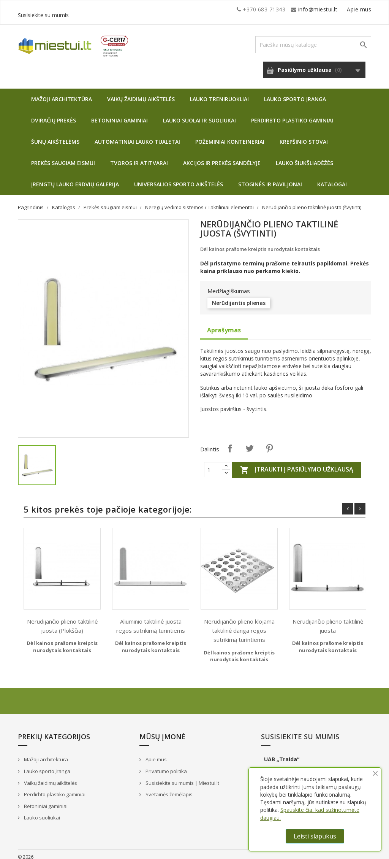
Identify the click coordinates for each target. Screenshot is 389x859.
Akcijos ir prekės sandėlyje (222, 157)
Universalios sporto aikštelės (178, 178)
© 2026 (25, 851)
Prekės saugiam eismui (63, 157)
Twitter (249, 442)
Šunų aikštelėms (55, 136)
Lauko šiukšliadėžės (304, 157)
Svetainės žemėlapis (168, 788)
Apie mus (298, 9)
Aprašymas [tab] (224, 324)
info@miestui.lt (94, 9)
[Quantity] (213, 464)
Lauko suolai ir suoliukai (199, 114)
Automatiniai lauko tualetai (137, 136)
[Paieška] (313, 39)
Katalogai (332, 178)
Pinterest (269, 442)
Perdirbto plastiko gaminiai (292, 114)
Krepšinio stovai (304, 136)
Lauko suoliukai (41, 811)
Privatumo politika (165, 765)
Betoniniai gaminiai (119, 114)
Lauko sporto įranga (295, 93)
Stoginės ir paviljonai (270, 178)
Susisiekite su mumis (343, 9)
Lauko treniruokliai (219, 93)
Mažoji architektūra (61, 93)
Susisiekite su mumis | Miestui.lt (181, 777)
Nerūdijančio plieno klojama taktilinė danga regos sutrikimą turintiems (239, 625)
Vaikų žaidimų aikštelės (141, 93)
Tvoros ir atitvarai (139, 157)
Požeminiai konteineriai (229, 136)
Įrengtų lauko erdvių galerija (75, 178)
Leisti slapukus (315, 836)
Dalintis (229, 442)
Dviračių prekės (53, 114)
